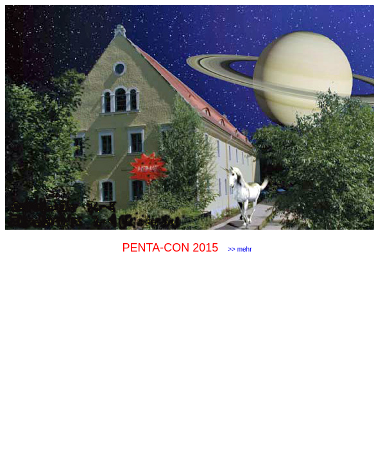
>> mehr (239, 249)
